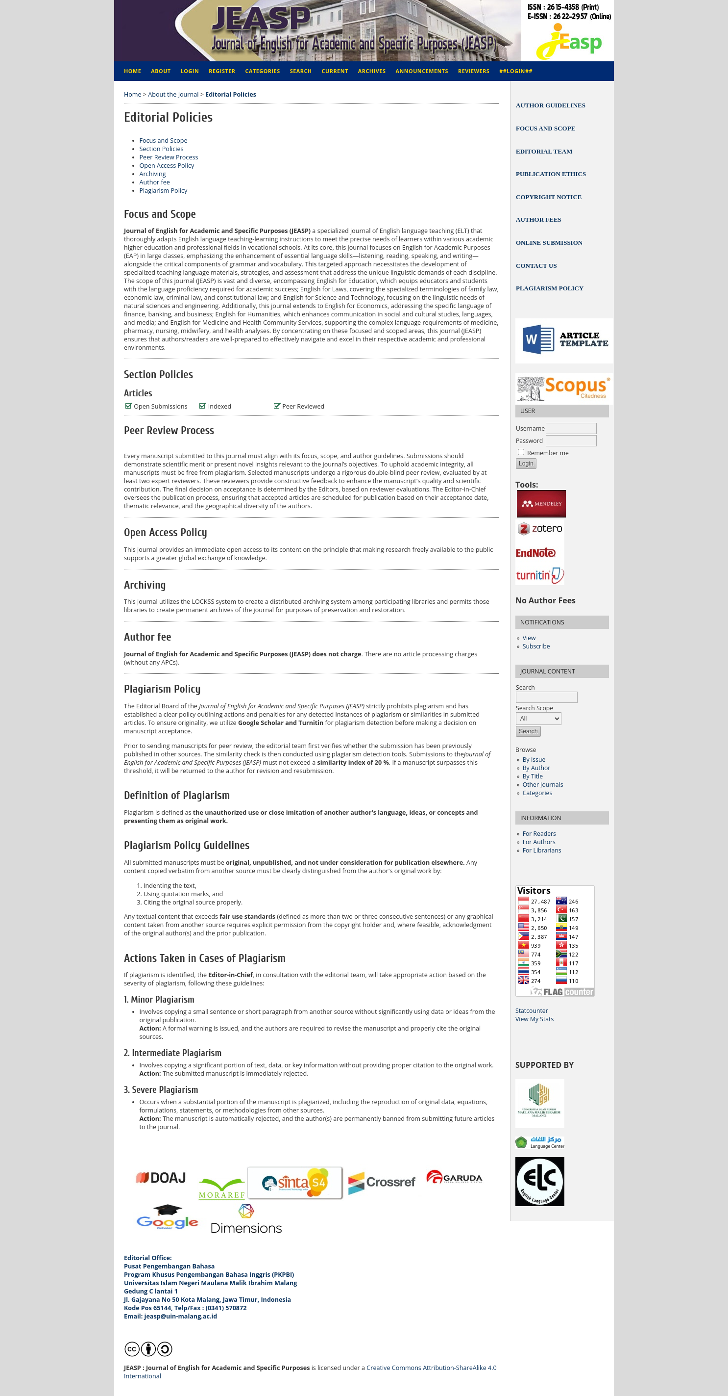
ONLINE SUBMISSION (549, 242)
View (529, 638)
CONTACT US (536, 265)
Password (529, 441)
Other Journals (543, 784)
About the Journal (173, 94)
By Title (533, 776)
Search (301, 71)
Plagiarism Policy (164, 190)
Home (132, 71)
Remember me (548, 453)
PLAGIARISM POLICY (549, 288)
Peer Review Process (169, 157)
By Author (537, 768)
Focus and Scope (164, 140)
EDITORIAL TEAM (544, 151)
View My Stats (534, 1019)
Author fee (155, 182)
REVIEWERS (473, 71)
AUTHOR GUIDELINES (550, 105)
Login (190, 71)
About (160, 71)
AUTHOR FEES (538, 219)
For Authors (539, 842)
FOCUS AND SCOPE (545, 128)
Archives (372, 71)
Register (222, 71)
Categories (538, 793)
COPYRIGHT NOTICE (549, 197)
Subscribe (536, 646)
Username (530, 428)
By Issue (534, 759)
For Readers (539, 833)
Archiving (153, 174)
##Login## (516, 71)
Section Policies (162, 149)
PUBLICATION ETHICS (551, 174)
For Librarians (542, 850)
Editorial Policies (230, 94)
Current (335, 71)
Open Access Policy (167, 165)
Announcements (421, 71)
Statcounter (531, 1011)
